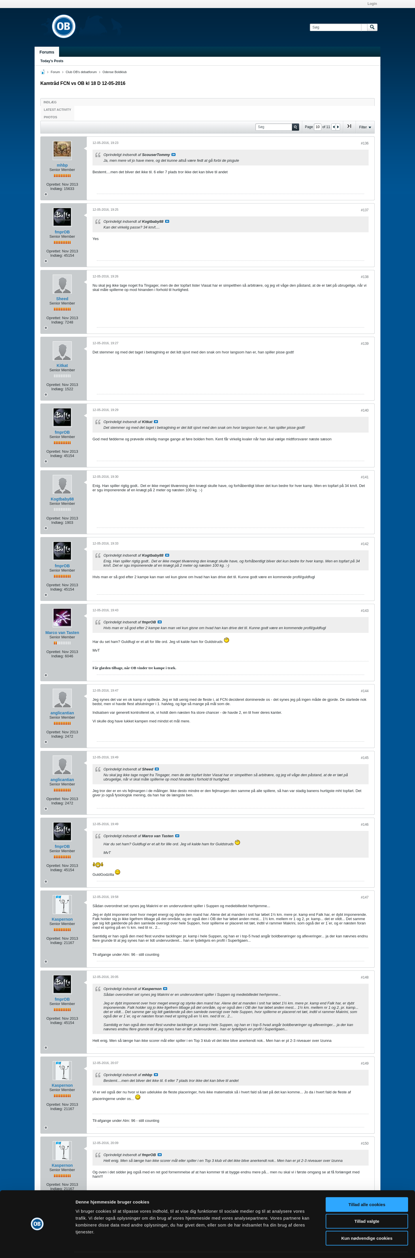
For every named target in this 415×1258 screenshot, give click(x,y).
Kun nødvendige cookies (367, 1221)
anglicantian (62, 713)
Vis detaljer (299, 1246)
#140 (365, 410)
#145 (365, 758)
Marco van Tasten (62, 632)
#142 (365, 544)
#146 (365, 825)
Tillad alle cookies (366, 1187)
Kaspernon (62, 919)
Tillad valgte (366, 1204)
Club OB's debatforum (81, 72)
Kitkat (62, 365)
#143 (365, 611)
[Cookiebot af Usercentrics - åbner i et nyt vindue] (37, 1246)
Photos (50, 117)
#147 (365, 897)
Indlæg (50, 102)
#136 (365, 143)
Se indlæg (173, 154)
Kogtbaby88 (62, 499)
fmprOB (62, 232)
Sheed (62, 298)
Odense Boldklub (115, 72)
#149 (365, 1063)
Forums (46, 52)
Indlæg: (56, 188)
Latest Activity (57, 109)
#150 (365, 1143)
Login (372, 4)
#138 (365, 277)
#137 (365, 210)
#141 (365, 477)
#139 (365, 344)
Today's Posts (51, 61)
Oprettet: (53, 184)
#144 (365, 691)
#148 (365, 977)
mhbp (62, 165)
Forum (55, 72)
